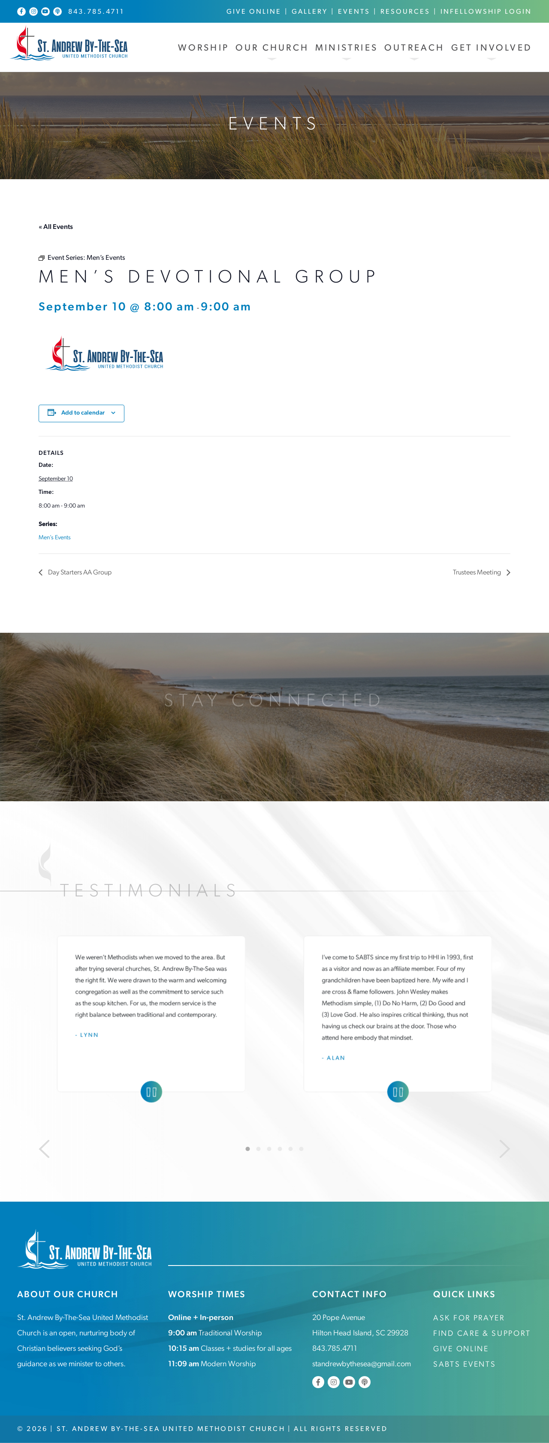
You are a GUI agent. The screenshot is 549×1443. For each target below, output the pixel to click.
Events (354, 12)
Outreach (414, 48)
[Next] (504, 1148)
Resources (405, 12)
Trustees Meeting (477, 572)
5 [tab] (291, 1149)
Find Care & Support (482, 1334)
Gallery (310, 12)
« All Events (56, 227)
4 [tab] (280, 1149)
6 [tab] (301, 1149)
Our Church (272, 48)
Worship (203, 48)
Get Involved (491, 48)
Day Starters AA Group (79, 572)
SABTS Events (464, 1365)
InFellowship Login (486, 12)
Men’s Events (55, 538)
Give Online (253, 12)
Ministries (346, 48)
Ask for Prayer (469, 1318)
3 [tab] (269, 1149)
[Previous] (44, 1148)
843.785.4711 (96, 12)
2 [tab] (258, 1149)
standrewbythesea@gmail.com (361, 1364)
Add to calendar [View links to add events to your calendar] (83, 413)
